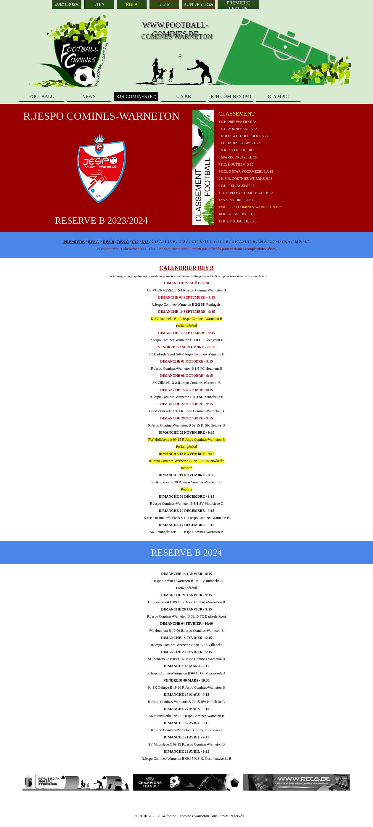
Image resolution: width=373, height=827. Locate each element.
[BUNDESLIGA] (198, 4)
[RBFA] (132, 4)
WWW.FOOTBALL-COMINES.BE (175, 29)
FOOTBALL (41, 96)
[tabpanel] (271, 167)
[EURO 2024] (66, 4)
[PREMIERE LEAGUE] (238, 4)
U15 (144, 241)
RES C (123, 241)
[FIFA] (99, 4)
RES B (108, 241)
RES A (93, 241)
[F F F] (164, 4)
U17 (135, 241)
